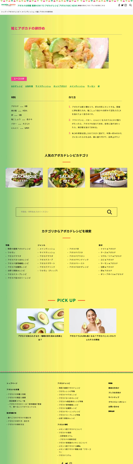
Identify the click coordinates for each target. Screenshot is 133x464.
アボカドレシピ (64, 383)
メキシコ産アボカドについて (70, 429)
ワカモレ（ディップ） (49, 271)
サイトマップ (113, 397)
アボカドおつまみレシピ (18, 260)
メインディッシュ (77, 86)
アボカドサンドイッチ (79, 260)
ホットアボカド (60, 86)
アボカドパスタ (76, 253)
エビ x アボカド (107, 260)
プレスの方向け (114, 393)
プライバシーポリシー (117, 402)
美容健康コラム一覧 (17, 401)
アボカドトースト (77, 264)
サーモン (91, 86)
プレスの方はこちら (98, 5)
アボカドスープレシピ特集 (69, 415)
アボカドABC (63, 425)
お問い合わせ (113, 407)
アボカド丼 (74, 249)
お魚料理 (29, 86)
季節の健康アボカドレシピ (19, 249)
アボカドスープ (46, 260)
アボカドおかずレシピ (79, 267)
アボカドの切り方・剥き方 (18, 421)
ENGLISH (111, 411)
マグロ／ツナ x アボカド (111, 256)
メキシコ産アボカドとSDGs (70, 446)
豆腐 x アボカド (107, 267)
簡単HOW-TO (11, 413)
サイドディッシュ (43, 86)
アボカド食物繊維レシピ (18, 264)
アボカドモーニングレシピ (69, 412)
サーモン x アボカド (109, 264)
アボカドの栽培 (65, 433)
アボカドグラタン (77, 256)
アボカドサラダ (14, 256)
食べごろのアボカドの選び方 (19, 418)
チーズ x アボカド (108, 253)
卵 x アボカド (106, 271)
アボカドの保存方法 (16, 424)
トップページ (12, 383)
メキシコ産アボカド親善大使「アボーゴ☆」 (75, 451)
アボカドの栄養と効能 (17, 394)
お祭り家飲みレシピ (16, 271)
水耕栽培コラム (66, 436)
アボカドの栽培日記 (68, 439)
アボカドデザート (47, 264)
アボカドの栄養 (13, 390)
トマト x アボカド (108, 249)
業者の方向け (113, 388)
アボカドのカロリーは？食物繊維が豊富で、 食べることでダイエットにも (25, 405)
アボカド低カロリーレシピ (19, 278)
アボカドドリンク (47, 267)
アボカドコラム (65, 455)
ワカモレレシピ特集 (67, 391)
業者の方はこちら (84, 5)
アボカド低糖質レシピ (17, 267)
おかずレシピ (17, 86)
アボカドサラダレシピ (68, 395)
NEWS (110, 383)
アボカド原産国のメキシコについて (73, 443)
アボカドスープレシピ (17, 274)
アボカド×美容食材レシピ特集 (71, 401)
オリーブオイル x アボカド (112, 274)
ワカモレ (11, 253)
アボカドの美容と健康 (17, 398)
